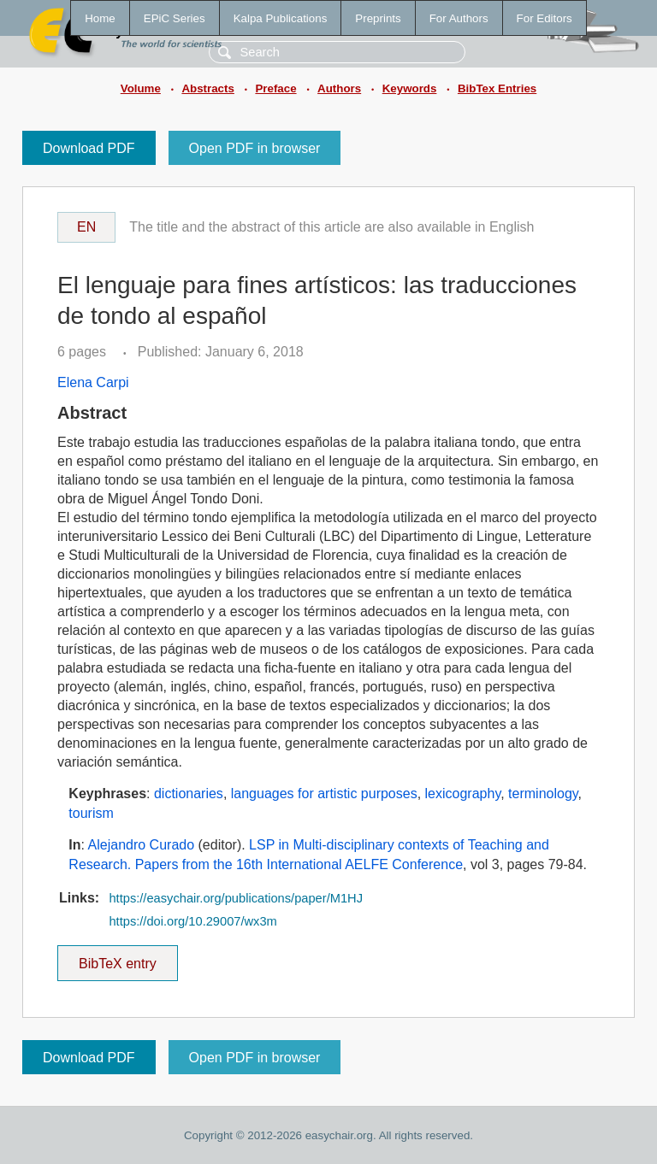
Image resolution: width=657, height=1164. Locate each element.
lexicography (463, 793)
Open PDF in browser (255, 148)
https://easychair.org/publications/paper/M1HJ (236, 898)
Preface (275, 88)
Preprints (377, 18)
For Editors (544, 18)
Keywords (409, 88)
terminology (543, 793)
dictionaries (188, 793)
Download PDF (89, 148)
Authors (339, 88)
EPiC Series (174, 18)
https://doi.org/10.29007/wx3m (192, 921)
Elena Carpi (93, 382)
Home (100, 18)
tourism (90, 813)
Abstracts (207, 88)
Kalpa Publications (281, 18)
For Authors (458, 18)
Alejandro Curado (141, 845)
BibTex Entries (497, 88)
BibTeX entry (117, 958)
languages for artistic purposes (324, 793)
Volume (141, 88)
